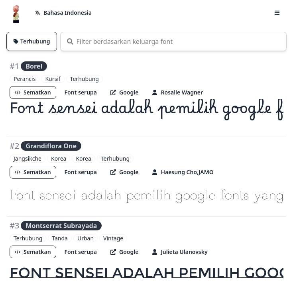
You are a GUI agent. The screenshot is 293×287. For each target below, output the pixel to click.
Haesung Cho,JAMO (182, 172)
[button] (277, 12)
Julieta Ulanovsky (179, 252)
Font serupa (81, 92)
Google (124, 92)
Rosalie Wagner (177, 92)
